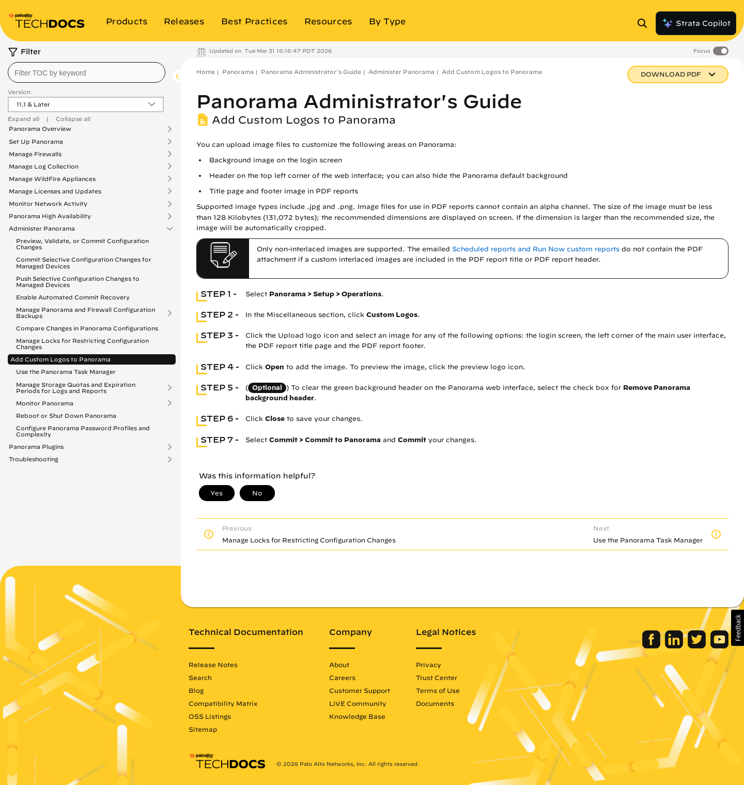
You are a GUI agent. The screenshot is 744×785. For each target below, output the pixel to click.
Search (200, 677)
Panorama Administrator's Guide (311, 71)
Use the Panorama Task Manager (66, 371)
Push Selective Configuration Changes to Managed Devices (78, 281)
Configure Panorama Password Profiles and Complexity (83, 431)
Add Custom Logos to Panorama (60, 359)
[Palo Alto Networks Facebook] (652, 646)
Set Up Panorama (36, 142)
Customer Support (359, 690)
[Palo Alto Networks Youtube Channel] (719, 646)
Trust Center (436, 677)
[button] (737, 628)
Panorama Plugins (36, 447)
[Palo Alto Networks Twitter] (698, 646)
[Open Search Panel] (645, 23)
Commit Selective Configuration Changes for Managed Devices (83, 262)
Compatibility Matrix (223, 703)
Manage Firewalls (35, 154)
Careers (342, 677)
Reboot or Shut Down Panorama (66, 415)
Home (205, 71)
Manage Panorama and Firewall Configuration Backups (85, 313)
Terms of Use (438, 690)
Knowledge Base (357, 716)
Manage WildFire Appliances (52, 179)
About (339, 664)
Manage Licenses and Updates (55, 191)
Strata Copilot (696, 23)
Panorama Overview (40, 129)
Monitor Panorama (44, 403)
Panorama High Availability (50, 216)
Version (19, 91)
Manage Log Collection (44, 166)
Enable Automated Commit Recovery (73, 297)
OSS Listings (210, 716)
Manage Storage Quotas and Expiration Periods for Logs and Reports (75, 388)
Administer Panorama (42, 228)
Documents (435, 703)
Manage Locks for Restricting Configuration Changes (82, 343)
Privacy (428, 664)
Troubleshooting (33, 459)
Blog (196, 690)
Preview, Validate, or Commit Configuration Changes (82, 243)
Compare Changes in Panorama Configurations (87, 328)
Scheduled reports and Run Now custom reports (535, 249)
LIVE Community (357, 703)
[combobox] (86, 72)
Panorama (238, 71)
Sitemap (203, 729)
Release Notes (213, 664)
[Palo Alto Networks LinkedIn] (675, 646)
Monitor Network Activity (48, 204)
